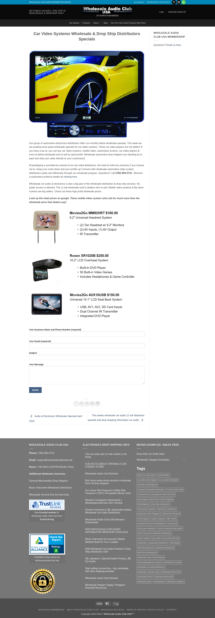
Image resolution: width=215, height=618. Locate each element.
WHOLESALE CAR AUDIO (158, 2)
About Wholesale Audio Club (82, 610)
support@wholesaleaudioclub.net (54, 460)
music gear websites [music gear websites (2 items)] (146, 528)
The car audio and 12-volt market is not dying (105, 455)
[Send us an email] (179, 2)
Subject (87, 357)
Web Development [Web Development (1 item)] (145, 548)
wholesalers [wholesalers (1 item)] (159, 582)
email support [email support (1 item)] (143, 519)
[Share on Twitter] (81, 403)
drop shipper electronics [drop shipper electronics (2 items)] (148, 499)
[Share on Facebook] (76, 403)
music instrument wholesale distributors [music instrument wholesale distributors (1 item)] (154, 533)
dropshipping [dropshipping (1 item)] (143, 504)
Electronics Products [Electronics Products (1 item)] (171, 514)
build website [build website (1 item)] (163, 475)
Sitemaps (172, 610)
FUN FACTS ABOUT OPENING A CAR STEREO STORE (105, 465)
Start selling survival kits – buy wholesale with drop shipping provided (106, 569)
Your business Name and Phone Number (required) (87, 333)
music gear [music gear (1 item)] (172, 523)
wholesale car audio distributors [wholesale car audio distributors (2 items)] (151, 567)
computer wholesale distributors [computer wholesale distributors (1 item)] (151, 489)
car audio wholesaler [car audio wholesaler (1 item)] (169, 480)
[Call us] (183, 2)
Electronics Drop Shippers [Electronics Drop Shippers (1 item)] (149, 514)
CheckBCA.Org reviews (45, 557)
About (96, 23)
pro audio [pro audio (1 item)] (157, 538)
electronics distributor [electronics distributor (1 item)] (167, 509)
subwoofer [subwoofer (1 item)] (142, 543)
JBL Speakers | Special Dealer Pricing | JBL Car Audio (108, 560)
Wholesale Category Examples (153, 459)
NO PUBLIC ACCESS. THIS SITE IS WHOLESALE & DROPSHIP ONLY (47, 11)
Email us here (173, 45)
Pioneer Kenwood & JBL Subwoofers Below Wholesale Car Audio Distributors (108, 511)
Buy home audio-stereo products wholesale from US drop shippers (108, 482)
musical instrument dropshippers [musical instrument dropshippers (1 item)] (151, 523)
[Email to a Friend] (87, 403)
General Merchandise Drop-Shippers (48, 481)
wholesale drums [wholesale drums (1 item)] (145, 577)
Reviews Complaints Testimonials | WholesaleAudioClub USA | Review (104, 501)
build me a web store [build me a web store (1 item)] (146, 475)
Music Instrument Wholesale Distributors (50, 487)
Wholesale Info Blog (112, 610)
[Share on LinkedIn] (97, 403)
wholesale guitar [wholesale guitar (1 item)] (144, 582)
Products (86, 23)
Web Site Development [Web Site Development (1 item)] (147, 552)
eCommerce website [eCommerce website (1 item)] (146, 509)
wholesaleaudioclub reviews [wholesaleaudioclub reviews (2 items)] (149, 562)
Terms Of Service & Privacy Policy (145, 610)
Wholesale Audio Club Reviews (101, 473)
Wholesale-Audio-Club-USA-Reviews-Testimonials (105, 521)
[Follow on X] (174, 2)
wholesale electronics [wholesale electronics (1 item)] (164, 577)
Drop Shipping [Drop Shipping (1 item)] (167, 499)
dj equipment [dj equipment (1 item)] (143, 494)
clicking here (70, 177)
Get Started (139, 2)
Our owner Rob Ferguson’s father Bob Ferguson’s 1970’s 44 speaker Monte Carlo (108, 491)
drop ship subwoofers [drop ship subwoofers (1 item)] (160, 504)
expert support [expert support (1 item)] (158, 519)
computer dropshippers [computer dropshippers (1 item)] (147, 485)
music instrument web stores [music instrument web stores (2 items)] (170, 528)
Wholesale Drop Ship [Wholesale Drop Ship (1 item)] (171, 572)
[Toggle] (184, 459)
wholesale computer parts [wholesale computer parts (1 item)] (148, 572)
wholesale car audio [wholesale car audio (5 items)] (172, 562)
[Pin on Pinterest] (92, 403)
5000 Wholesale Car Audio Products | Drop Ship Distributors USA (108, 550)
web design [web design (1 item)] (175, 543)
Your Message (87, 374)
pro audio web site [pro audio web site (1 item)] (171, 538)
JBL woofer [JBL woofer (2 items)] (172, 519)
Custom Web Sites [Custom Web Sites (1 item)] (175, 489)
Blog (106, 23)
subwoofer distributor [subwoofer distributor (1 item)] (158, 543)
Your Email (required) (87, 345)
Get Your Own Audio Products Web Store (128, 23)
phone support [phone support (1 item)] (144, 538)
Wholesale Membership (51, 610)
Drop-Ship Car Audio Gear (151, 454)
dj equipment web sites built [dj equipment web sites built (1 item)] (163, 494)
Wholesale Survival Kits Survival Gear (49, 494)
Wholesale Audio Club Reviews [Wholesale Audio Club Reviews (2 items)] (151, 557)
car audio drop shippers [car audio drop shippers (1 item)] (148, 480)
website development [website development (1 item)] (165, 548)
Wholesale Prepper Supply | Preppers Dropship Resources (105, 586)
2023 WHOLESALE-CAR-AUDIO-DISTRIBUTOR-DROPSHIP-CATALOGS (106, 530)
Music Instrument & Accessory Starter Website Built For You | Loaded (105, 540)
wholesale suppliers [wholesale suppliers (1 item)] (175, 582)
